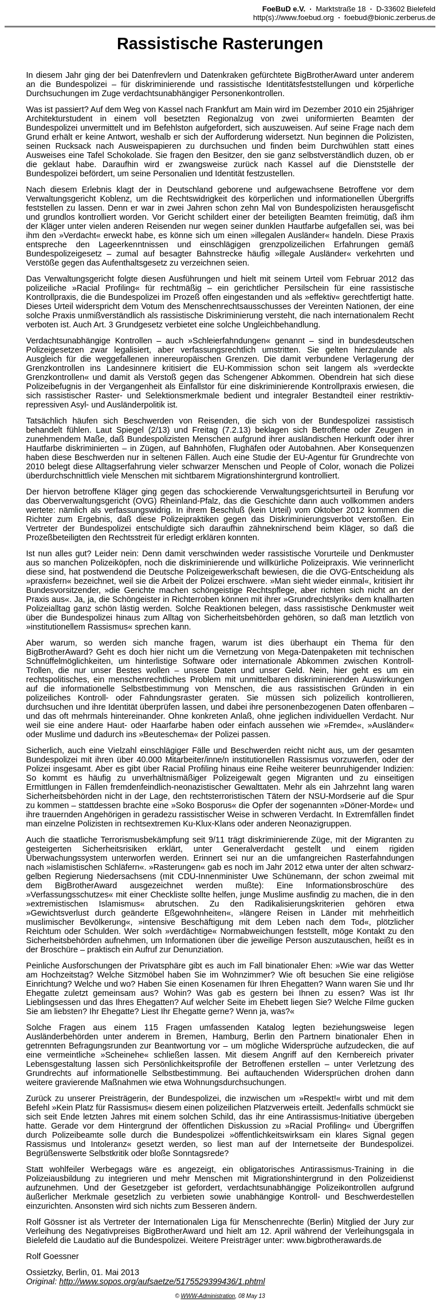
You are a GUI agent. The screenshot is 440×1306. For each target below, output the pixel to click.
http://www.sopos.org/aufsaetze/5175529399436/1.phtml (162, 1281)
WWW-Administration (208, 1296)
